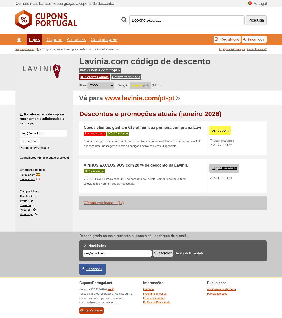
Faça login (254, 39)
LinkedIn (25, 205)
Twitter (24, 201)
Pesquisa (256, 20)
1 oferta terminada (126, 77)
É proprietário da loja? (232, 49)
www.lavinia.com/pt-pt (100, 70)
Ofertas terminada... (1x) (104, 203)
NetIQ (111, 289)
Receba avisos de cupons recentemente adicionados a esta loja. (42, 118)
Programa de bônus (154, 293)
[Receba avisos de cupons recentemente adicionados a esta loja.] (43, 133)
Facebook (26, 196)
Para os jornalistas (154, 298)
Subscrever (29, 141)
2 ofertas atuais (94, 77)
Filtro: (83, 85)
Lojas (34, 39)
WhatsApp (26, 214)
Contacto (148, 289)
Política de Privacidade (34, 147)
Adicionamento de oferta (221, 289)
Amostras (76, 39)
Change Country (91, 310)
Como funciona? (257, 49)
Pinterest (25, 209)
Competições (104, 39)
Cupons (54, 39)
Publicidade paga (217, 293)
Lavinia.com (27, 175)
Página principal (24, 49)
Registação (227, 39)
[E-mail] (117, 253)
